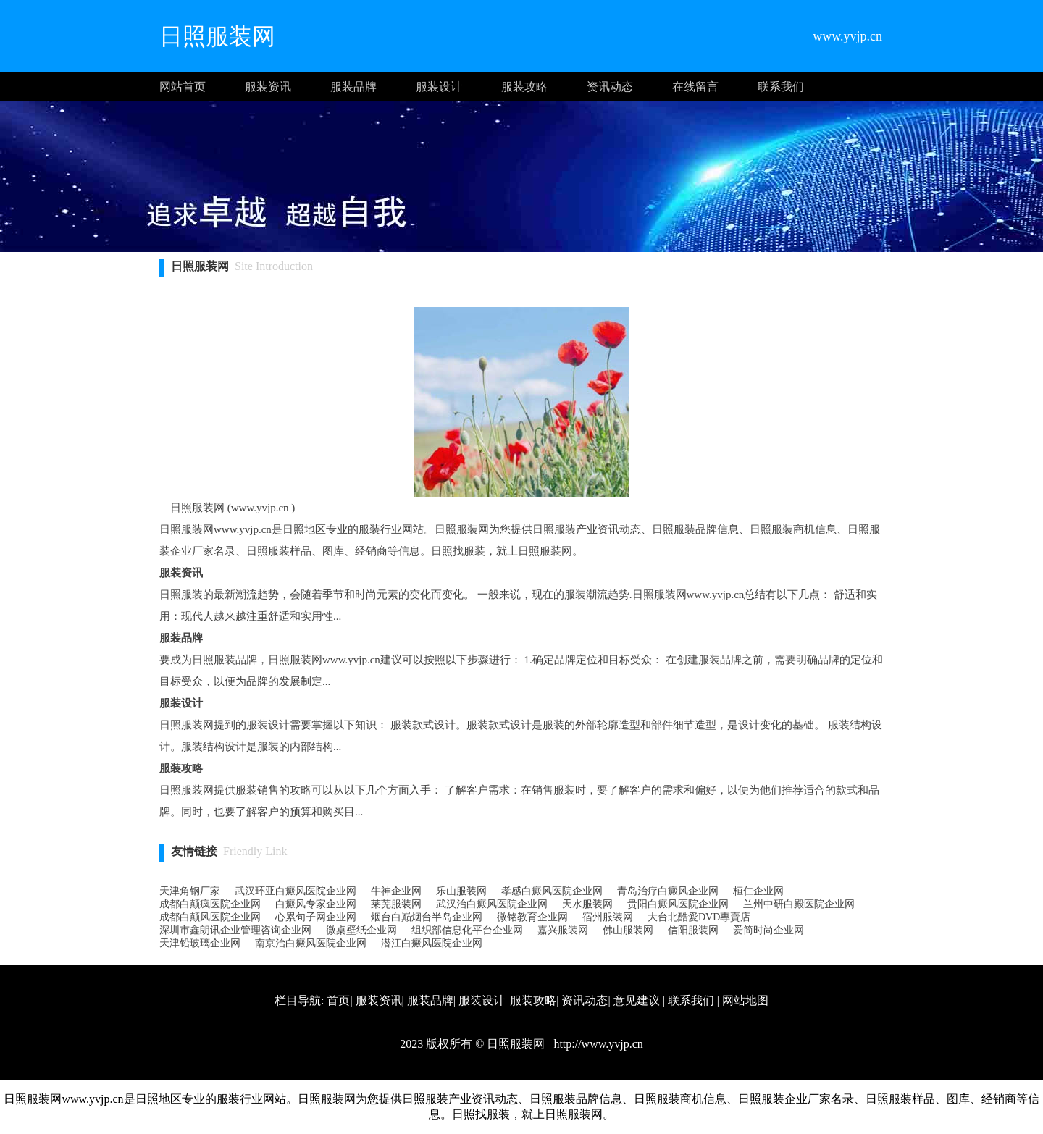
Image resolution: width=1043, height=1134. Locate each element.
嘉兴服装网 (562, 930)
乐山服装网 (461, 891)
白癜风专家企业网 (315, 904)
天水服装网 (587, 904)
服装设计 (439, 86)
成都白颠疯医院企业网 (210, 904)
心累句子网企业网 (315, 917)
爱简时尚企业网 (768, 930)
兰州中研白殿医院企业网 (799, 904)
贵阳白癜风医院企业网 (678, 904)
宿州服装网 (607, 917)
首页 (338, 1000)
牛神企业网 (396, 891)
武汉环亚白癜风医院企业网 (295, 891)
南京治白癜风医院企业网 (310, 943)
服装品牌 (353, 86)
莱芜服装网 (396, 904)
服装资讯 (268, 86)
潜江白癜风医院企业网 (431, 943)
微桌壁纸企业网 (361, 930)
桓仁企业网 (758, 891)
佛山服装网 (628, 930)
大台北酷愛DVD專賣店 (699, 917)
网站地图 (745, 1000)
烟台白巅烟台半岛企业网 (426, 917)
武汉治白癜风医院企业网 (492, 904)
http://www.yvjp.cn (596, 1044)
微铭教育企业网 (532, 917)
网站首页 (182, 86)
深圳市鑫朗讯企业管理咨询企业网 (235, 930)
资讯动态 (610, 86)
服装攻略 (524, 86)
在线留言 (695, 86)
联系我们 (781, 86)
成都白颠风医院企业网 (210, 917)
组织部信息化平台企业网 (467, 930)
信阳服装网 (693, 930)
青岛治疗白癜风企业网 (668, 891)
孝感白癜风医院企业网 (552, 891)
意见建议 (636, 1000)
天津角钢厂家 (189, 891)
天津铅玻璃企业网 (199, 943)
